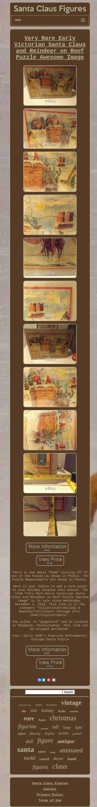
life (24, 711)
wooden (73, 711)
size (33, 710)
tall (55, 727)
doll (29, 741)
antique (65, 741)
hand (72, 759)
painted (77, 733)
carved (44, 759)
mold (29, 758)
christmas (63, 718)
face (42, 720)
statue (38, 704)
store (42, 752)
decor (58, 758)
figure (45, 740)
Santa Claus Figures (50, 783)
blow (61, 711)
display (49, 733)
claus (59, 766)
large (67, 727)
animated (71, 750)
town (52, 752)
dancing (35, 733)
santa (25, 749)
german (44, 728)
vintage (71, 702)
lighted (21, 733)
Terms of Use (50, 800)
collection (24, 705)
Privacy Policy (50, 795)
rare (29, 718)
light (78, 727)
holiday (47, 710)
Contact (49, 789)
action (63, 733)
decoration (51, 704)
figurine (27, 726)
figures (40, 767)
